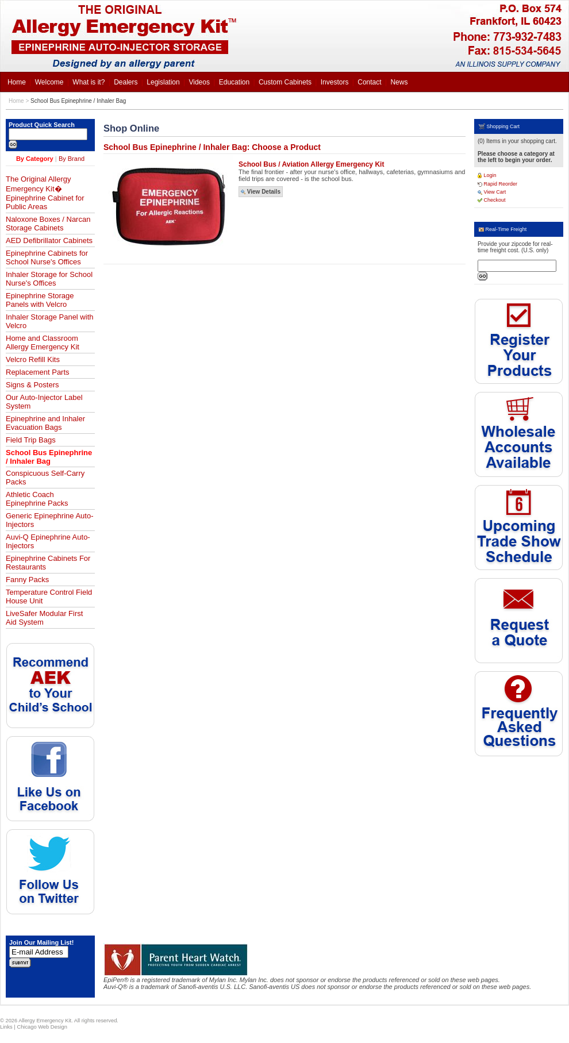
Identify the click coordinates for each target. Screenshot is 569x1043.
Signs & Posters (32, 384)
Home (16, 101)
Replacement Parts (38, 372)
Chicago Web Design (42, 1027)
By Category (34, 158)
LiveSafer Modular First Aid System (44, 617)
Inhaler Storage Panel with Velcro (49, 321)
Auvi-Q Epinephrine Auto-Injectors (48, 541)
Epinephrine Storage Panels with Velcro (40, 300)
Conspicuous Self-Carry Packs (45, 477)
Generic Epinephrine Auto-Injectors (49, 520)
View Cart (492, 192)
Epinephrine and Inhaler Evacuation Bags (45, 423)
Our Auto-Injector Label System (44, 401)
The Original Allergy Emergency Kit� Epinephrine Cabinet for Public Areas (45, 193)
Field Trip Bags (31, 440)
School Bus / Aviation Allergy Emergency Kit (311, 164)
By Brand (71, 158)
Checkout (492, 200)
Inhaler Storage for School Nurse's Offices (49, 278)
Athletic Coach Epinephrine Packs (37, 498)
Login (487, 175)
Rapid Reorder (497, 184)
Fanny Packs (27, 579)
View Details (260, 191)
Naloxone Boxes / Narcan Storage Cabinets (48, 223)
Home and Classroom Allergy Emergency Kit (42, 342)
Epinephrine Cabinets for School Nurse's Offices (47, 257)
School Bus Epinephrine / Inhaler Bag (78, 101)
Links (6, 1027)
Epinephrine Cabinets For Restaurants (48, 562)
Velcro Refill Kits (33, 359)
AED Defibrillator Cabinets (49, 240)
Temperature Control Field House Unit (49, 596)
